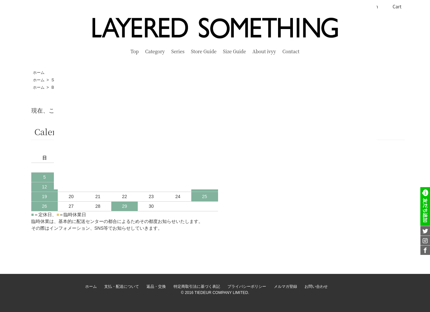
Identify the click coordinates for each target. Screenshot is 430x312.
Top (135, 51)
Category (155, 51)
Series (178, 51)
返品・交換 (156, 286)
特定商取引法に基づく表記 (197, 286)
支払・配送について (121, 286)
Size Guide (234, 51)
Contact (291, 51)
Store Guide (203, 51)
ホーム (39, 72)
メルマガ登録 (285, 286)
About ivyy (264, 51)
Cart (394, 6)
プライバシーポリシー (246, 286)
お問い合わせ (316, 286)
